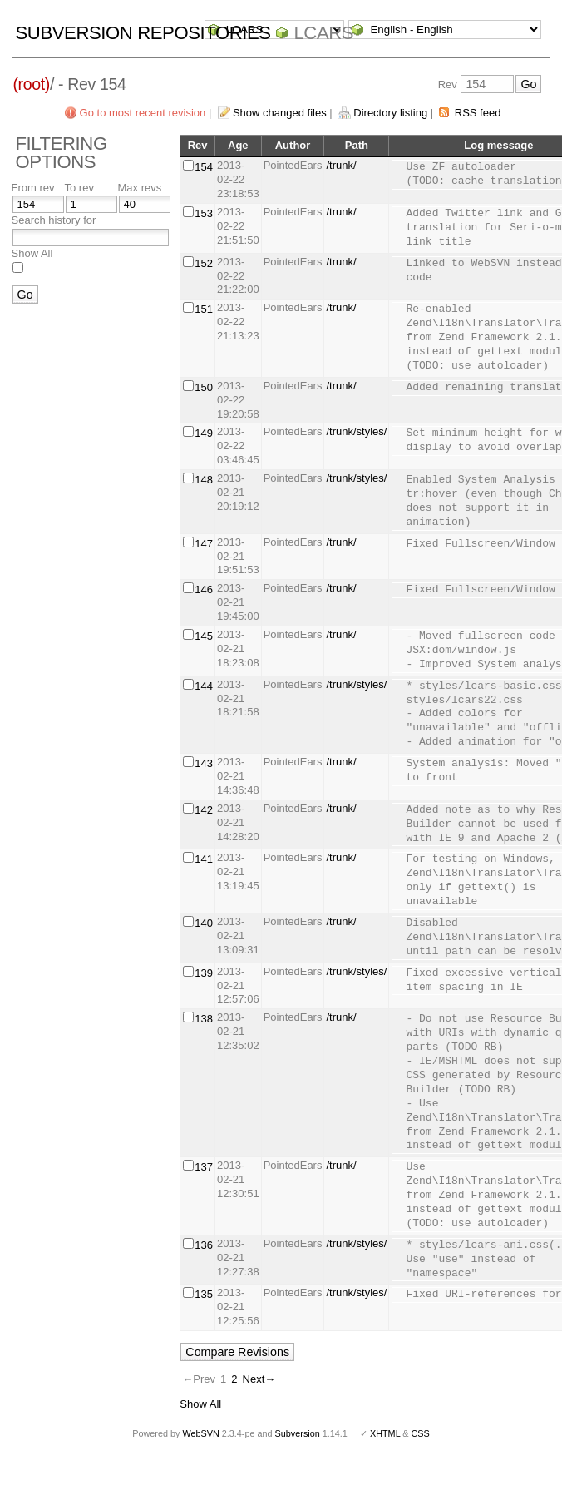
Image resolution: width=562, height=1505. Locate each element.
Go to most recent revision (143, 112)
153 (204, 213)
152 (204, 263)
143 (204, 763)
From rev (33, 187)
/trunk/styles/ (356, 431)
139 (204, 973)
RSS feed (478, 112)
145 (204, 636)
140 (204, 923)
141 (204, 859)
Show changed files (280, 112)
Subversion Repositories (143, 32)
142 (204, 810)
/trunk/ (341, 165)
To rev (79, 187)
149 (204, 433)
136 (204, 1245)
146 (204, 589)
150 (204, 387)
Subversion (297, 1433)
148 (204, 479)
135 (204, 1294)
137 (204, 1167)
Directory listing (390, 112)
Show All (32, 253)
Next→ (259, 1379)
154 (204, 167)
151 (204, 309)
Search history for (54, 220)
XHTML (385, 1433)
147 (204, 543)
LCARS (323, 32)
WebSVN (200, 1433)
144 (204, 686)
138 (204, 1018)
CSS (421, 1433)
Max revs (140, 187)
